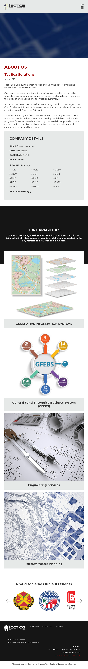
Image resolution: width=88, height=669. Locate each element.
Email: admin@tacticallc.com (67, 655)
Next (79, 601)
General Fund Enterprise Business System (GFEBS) (44, 404)
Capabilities (34, 626)
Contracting (47, 626)
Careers (59, 626)
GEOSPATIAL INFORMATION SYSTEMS (44, 323)
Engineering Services (44, 485)
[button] (82, 6)
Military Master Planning (44, 564)
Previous (8, 601)
